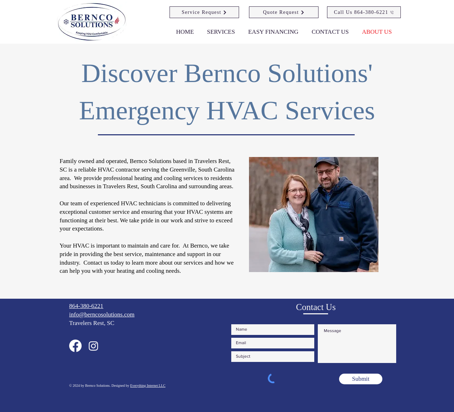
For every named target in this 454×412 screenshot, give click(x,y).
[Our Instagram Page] (93, 346)
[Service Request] (204, 12)
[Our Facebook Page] (75, 346)
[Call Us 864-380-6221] (364, 12)
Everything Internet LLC (147, 385)
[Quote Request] (284, 12)
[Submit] (360, 379)
